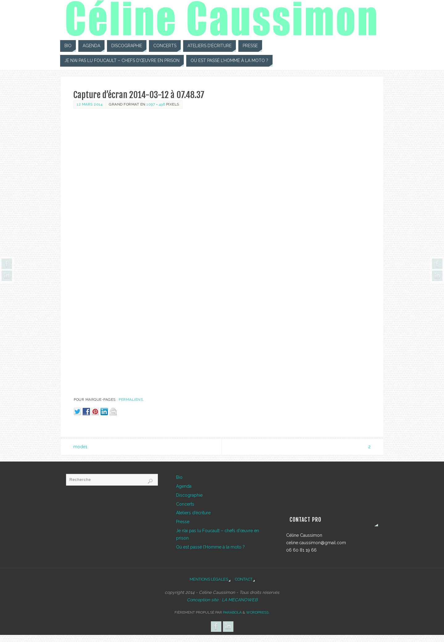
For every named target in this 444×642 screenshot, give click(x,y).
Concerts (185, 504)
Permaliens (131, 399)
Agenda (183, 486)
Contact (244, 579)
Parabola (232, 612)
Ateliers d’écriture (193, 512)
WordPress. (257, 612)
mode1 (80, 446)
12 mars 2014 (89, 104)
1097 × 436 (155, 104)
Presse (182, 521)
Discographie (189, 495)
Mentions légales (209, 579)
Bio (179, 477)
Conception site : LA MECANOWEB (222, 599)
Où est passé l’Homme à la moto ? (210, 547)
